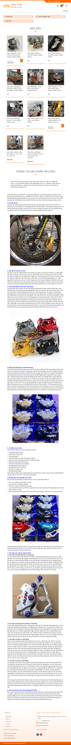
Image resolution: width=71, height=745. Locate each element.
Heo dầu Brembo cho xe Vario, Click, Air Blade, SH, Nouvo (35, 154)
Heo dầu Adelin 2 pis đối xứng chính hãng (35, 55)
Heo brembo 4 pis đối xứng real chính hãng (34, 88)
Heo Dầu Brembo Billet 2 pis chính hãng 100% (14, 120)
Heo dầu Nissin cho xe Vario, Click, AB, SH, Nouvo (14, 154)
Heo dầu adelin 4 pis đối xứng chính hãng (55, 55)
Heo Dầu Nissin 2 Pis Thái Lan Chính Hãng (35, 120)
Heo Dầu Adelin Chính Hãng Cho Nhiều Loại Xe (54, 120)
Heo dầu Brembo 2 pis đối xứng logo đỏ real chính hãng (15, 88)
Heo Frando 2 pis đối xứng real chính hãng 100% (55, 88)
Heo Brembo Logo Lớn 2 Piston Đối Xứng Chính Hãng (14, 55)
